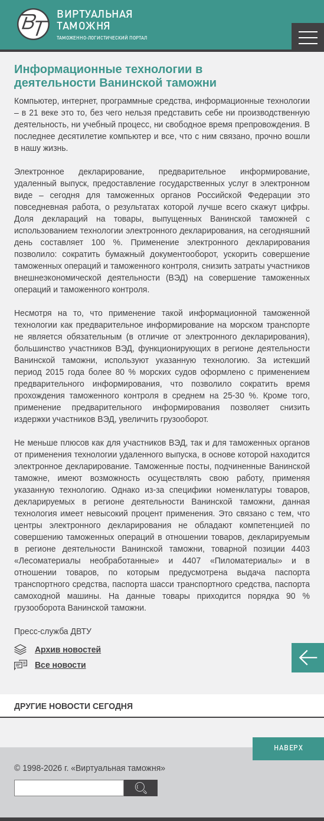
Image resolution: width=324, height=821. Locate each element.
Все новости (60, 665)
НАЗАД (308, 657)
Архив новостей (68, 649)
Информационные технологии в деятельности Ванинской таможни (115, 75)
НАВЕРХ (288, 748)
